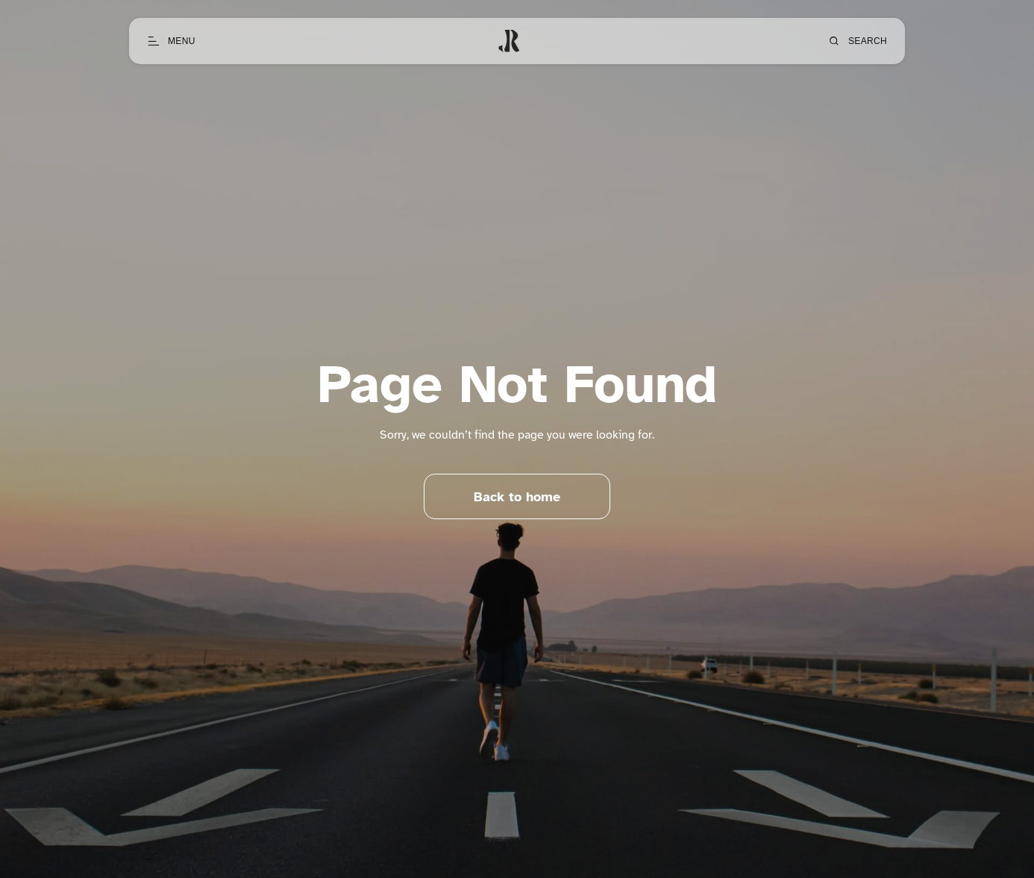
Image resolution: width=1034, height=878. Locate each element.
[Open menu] (171, 41)
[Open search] (857, 41)
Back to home (517, 497)
